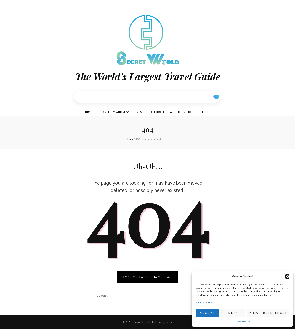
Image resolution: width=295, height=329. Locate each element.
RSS (139, 112)
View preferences (268, 313)
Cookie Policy (242, 321)
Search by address (114, 112)
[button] (287, 276)
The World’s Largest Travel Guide (147, 76)
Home (88, 112)
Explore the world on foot (171, 112)
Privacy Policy (163, 322)
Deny (233, 313)
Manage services (204, 302)
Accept (207, 313)
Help (204, 112)
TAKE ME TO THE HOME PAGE (147, 277)
